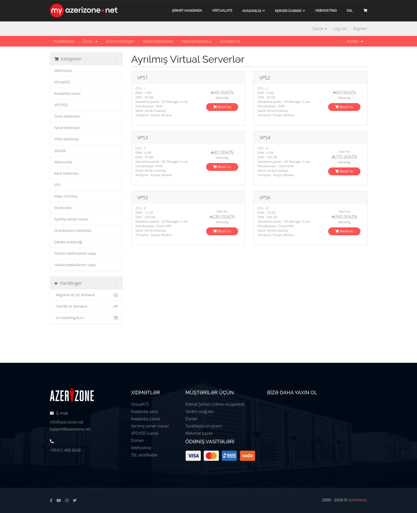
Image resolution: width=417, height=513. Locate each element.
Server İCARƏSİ (288, 11)
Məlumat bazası (199, 433)
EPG (57, 185)
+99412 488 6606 (65, 450)
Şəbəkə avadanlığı (68, 242)
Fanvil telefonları (67, 127)
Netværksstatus (197, 41)
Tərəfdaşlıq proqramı (204, 426)
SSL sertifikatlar (144, 455)
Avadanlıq (251, 11)
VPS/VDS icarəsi (144, 433)
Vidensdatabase (158, 41)
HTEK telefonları (66, 139)
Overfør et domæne (86, 306)
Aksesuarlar (63, 162)
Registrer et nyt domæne (86, 295)
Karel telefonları (66, 173)
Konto (355, 41)
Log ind (340, 28)
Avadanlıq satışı (144, 411)
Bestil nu (222, 106)
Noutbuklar (63, 207)
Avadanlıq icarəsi (67, 93)
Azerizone (357, 499)
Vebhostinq (63, 70)
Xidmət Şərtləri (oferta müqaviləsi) (215, 404)
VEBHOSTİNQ (326, 11)
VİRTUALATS (222, 11)
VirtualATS (62, 82)
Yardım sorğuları (200, 411)
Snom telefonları (67, 116)
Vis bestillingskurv (86, 318)
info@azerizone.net (67, 422)
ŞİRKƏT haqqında (187, 11)
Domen (137, 440)
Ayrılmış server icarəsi (71, 219)
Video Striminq (65, 196)
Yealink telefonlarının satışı (75, 264)
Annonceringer (120, 41)
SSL (350, 11)
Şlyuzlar (60, 150)
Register (360, 28)
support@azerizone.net (70, 429)
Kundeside (64, 41)
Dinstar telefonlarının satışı (75, 253)
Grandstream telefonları (73, 230)
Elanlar (191, 418)
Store (89, 41)
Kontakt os (230, 41)
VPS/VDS (61, 105)
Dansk (320, 28)
